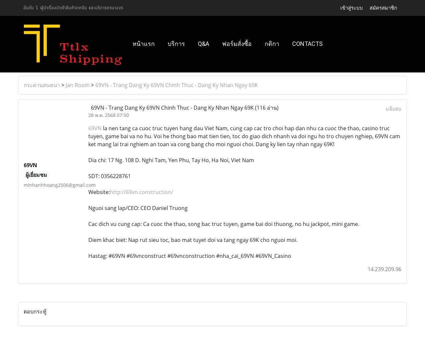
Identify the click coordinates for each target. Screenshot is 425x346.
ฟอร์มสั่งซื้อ (237, 43)
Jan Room (78, 85)
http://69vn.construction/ (141, 192)
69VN (95, 128)
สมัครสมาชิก (383, 8)
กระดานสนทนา (42, 85)
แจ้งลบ (393, 108)
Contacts (307, 43)
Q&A (203, 43)
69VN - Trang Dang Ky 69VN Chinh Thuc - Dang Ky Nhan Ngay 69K (176, 85)
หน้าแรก (143, 43)
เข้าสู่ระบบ (351, 8)
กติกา (272, 43)
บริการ (176, 43)
